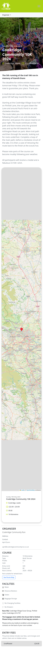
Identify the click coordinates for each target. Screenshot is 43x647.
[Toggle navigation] (38, 6)
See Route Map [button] (9, 577)
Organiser (6, 15)
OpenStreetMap (31, 490)
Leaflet (22, 490)
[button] (21, 329)
